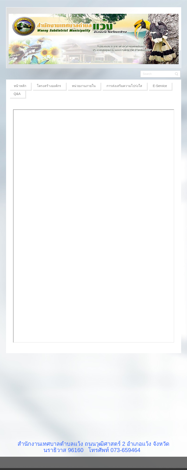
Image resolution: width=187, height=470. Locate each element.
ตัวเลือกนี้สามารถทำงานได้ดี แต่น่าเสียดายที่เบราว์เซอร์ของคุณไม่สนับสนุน (93, 226)
